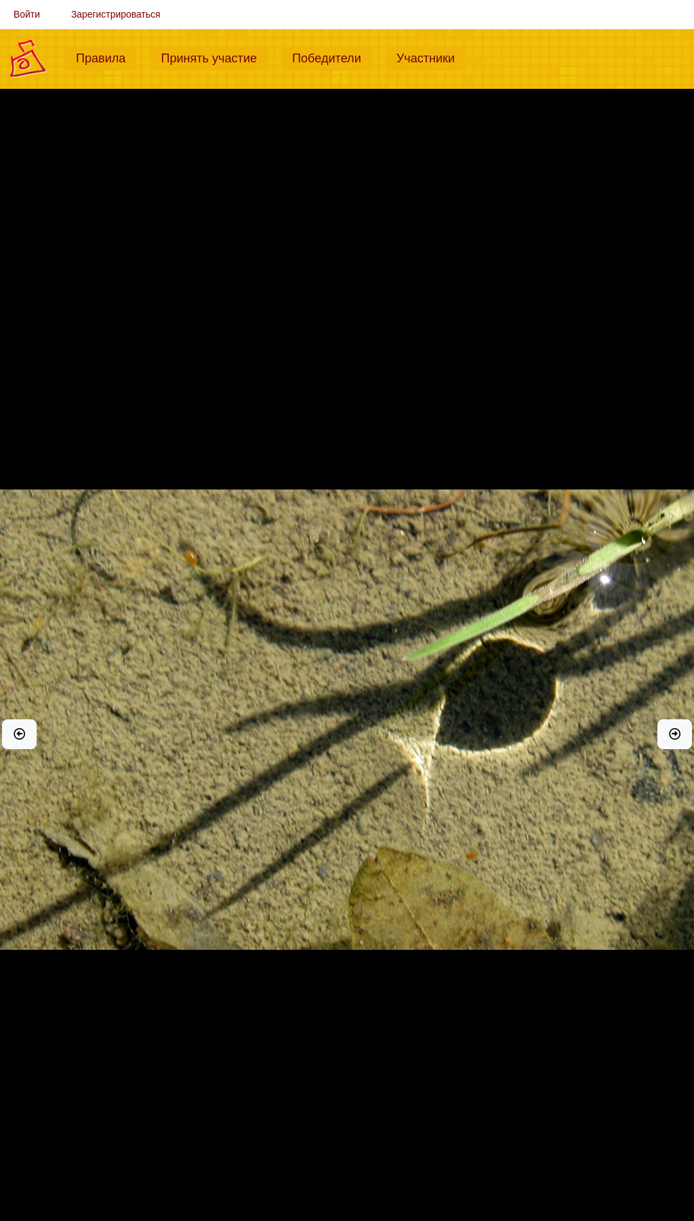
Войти (27, 14)
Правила (106, 57)
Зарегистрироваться (116, 14)
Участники (431, 57)
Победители (332, 57)
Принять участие (214, 57)
